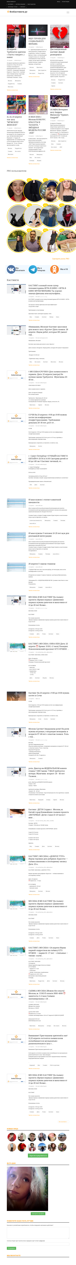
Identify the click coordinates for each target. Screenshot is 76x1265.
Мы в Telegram (41, 269)
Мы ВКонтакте (20, 269)
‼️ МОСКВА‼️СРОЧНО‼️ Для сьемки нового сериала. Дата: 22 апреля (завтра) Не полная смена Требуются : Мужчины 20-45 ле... (48, 375)
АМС (61, 147)
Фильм (51, 317)
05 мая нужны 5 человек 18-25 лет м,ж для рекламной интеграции (49, 534)
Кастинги (10, 4)
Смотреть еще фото (38, 1213)
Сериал (53, 86)
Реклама (62, 520)
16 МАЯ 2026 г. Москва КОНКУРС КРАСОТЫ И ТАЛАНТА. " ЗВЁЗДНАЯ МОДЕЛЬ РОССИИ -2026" (37, 125)
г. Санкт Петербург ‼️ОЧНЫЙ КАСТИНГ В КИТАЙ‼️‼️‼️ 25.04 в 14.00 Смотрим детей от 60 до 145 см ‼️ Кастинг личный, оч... (48, 458)
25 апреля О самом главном (42, 563)
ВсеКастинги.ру (18, 11)
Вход (58, 1)
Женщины (18, 80)
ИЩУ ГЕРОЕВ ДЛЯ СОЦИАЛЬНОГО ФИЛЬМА (37, 41)
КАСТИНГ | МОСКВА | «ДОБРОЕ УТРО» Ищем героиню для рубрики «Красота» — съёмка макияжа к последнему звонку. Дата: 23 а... (48, 860)
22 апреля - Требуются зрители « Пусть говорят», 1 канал (16, 53)
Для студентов (42, 70)
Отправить (11, 1248)
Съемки (19, 83)
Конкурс (32, 160)
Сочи (39, 719)
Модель (39, 160)
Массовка (10, 86)
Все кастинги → (63, 1121)
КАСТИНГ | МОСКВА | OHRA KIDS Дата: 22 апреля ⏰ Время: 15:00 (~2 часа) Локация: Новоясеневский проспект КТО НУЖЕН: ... (49, 646)
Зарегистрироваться (38, 1155)
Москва (10, 80)
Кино (57, 317)
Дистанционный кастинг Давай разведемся (58, 52)
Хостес (40, 446)
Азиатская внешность (36, 520)
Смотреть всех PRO (60, 259)
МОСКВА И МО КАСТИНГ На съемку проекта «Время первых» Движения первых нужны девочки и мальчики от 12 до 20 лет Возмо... (48, 601)
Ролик (44, 634)
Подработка (11, 83)
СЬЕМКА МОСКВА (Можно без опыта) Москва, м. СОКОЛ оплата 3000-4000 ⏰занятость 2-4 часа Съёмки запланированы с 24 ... (47, 994)
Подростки (41, 73)
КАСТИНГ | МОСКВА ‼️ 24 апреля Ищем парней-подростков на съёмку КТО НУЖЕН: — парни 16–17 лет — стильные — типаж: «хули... (48, 951)
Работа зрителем (54, 1065)
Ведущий (40, 799)
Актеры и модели (20, 4)
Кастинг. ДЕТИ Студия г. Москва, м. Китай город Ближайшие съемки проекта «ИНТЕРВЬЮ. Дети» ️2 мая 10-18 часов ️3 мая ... (49, 813)
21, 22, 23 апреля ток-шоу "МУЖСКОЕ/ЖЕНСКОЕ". (14, 121)
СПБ (31, 484)
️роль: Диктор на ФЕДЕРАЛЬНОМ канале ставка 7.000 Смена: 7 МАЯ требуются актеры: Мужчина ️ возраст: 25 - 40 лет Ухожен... (48, 772)
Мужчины (39, 67)
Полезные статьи (12, 6)
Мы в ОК (64, 269)
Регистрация (65, 1)
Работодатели (31, 4)
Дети (35, 484)
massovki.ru (33, 523)
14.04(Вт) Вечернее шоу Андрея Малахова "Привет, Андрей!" (59, 113)
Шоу (31, 157)
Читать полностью (12, 90)
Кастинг (60, 83)
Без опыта (32, 73)
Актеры (48, 799)
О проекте (22, 6)
